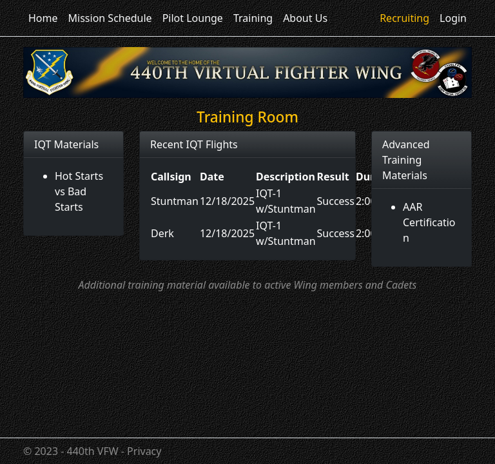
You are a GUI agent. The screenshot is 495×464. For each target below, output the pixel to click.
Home (43, 18)
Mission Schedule (110, 18)
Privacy (144, 451)
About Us (305, 18)
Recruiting (404, 18)
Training (253, 18)
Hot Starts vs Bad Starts (79, 191)
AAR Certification (429, 222)
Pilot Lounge (192, 18)
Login (453, 18)
